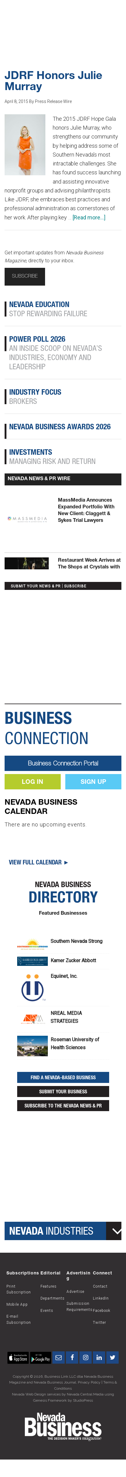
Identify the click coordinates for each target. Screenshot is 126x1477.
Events (46, 1310)
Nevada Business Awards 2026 (60, 427)
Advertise (75, 1291)
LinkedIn (101, 1298)
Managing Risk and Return (52, 462)
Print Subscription (18, 1289)
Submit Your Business (63, 1092)
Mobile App (17, 1304)
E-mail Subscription (18, 1319)
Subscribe (25, 276)
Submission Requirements (80, 1306)
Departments (52, 1298)
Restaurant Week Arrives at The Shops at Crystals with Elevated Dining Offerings (89, 567)
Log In (32, 783)
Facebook (101, 1310)
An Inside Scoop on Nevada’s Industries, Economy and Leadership (55, 358)
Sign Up (93, 783)
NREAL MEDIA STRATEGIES (66, 1017)
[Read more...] (89, 217)
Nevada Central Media (85, 1394)
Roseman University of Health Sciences (75, 1043)
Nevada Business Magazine (63, 15)
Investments (30, 453)
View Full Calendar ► (39, 863)
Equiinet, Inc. (64, 976)
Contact (100, 1286)
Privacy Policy (89, 1382)
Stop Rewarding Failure (48, 314)
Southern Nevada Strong (76, 941)
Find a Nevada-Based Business (63, 1078)
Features (48, 1286)
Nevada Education (39, 305)
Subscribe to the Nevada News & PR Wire (63, 1107)
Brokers (23, 402)
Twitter (99, 1322)
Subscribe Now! (63, 38)
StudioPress (83, 1400)
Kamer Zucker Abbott (73, 960)
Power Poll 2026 (37, 340)
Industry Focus (35, 393)
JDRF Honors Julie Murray (53, 82)
